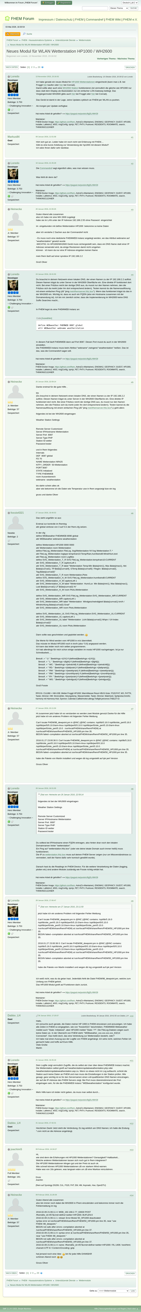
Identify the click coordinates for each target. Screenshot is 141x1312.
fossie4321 (17, 512)
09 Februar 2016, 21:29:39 (46, 1195)
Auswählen (47, 318)
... (36, 67)
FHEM (79, 19)
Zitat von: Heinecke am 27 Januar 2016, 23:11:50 (62, 907)
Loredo (15, 76)
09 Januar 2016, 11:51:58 (46, 137)
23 (39, 67)
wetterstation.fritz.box (55, 854)
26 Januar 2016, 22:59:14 (46, 382)
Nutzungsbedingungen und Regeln (112, 1309)
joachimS (16, 1149)
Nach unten (12, 67)
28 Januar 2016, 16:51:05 (46, 788)
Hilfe (96, 1309)
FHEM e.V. (130, 19)
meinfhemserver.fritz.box (81, 291)
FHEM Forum (22, 18)
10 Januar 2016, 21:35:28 (46, 163)
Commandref (94, 19)
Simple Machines (24, 1309)
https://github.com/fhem (65, 122)
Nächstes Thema (126, 58)
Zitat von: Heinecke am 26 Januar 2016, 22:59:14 (62, 795)
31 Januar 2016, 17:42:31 (46, 1123)
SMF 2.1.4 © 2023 (10, 1309)
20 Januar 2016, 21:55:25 (46, 209)
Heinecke (16, 209)
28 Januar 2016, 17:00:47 (46, 900)
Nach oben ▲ (133, 1309)
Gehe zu (93, 1291)
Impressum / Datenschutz (56, 19)
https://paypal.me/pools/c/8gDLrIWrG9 (81, 114)
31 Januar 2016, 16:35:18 (46, 1060)
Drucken (130, 67)
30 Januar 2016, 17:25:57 (48, 1016)
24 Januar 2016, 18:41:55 (46, 274)
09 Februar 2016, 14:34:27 (46, 1149)
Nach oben (11, 1273)
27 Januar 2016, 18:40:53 (46, 513)
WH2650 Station (70, 88)
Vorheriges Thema (106, 58)
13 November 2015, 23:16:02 (47, 76)
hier (45, 85)
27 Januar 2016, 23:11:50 (46, 708)
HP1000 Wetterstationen (83, 82)
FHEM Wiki (113, 19)
